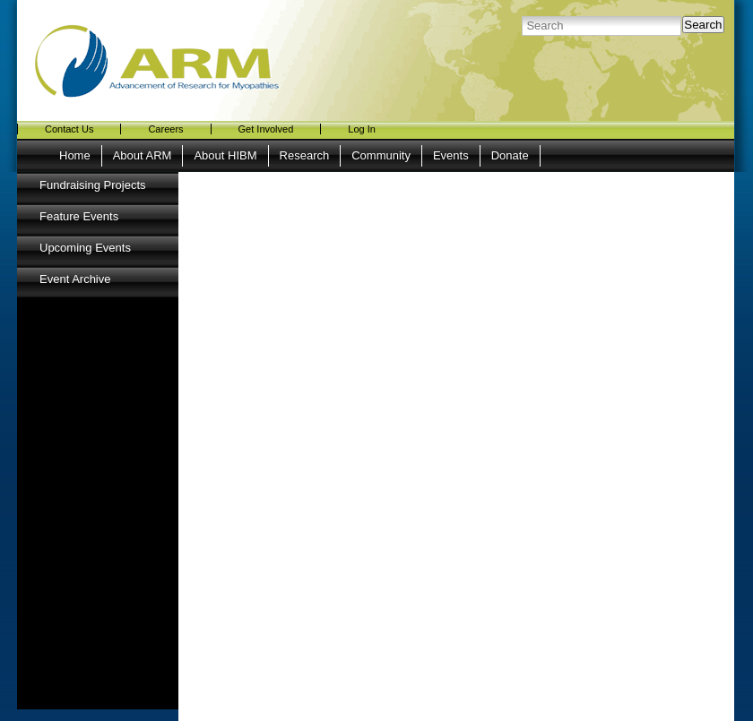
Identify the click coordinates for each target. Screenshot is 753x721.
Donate (510, 155)
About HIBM (225, 155)
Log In (362, 129)
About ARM (142, 155)
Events (451, 155)
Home (75, 155)
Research (305, 155)
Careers (165, 129)
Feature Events (78, 216)
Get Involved (266, 129)
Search (703, 24)
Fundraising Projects (92, 185)
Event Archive (75, 279)
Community (381, 155)
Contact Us (69, 129)
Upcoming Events (85, 247)
